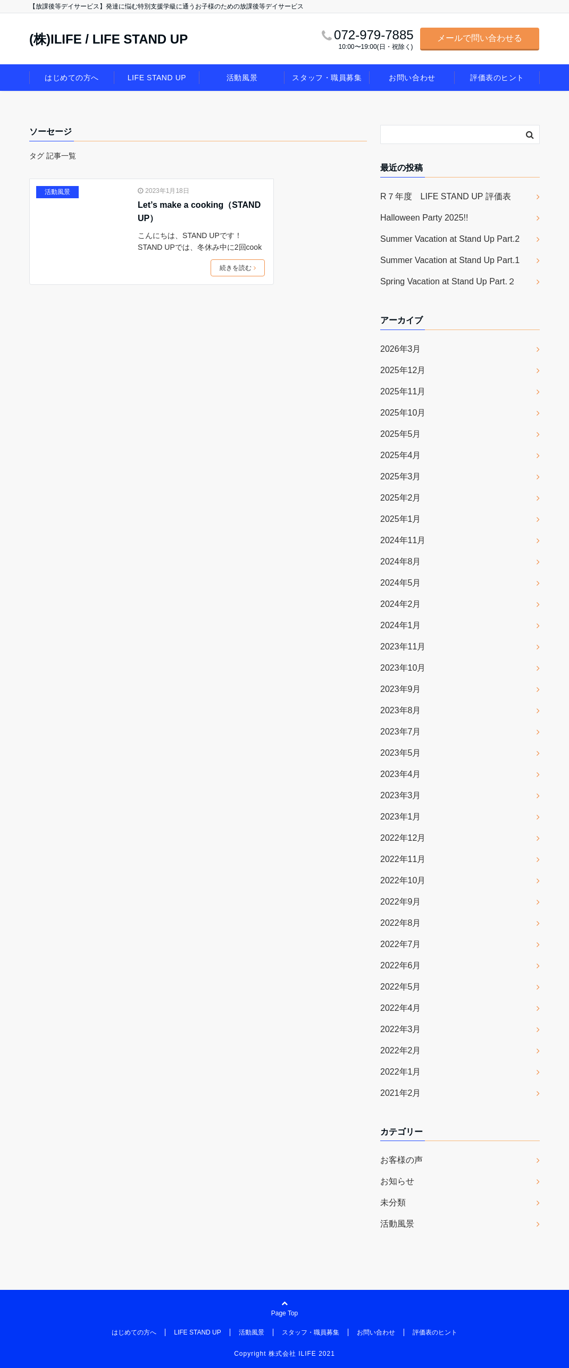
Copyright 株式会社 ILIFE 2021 (284, 1353)
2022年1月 (400, 1071)
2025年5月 (400, 433)
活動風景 (242, 77)
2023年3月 (400, 795)
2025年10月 (402, 412)
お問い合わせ (412, 77)
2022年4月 (400, 1007)
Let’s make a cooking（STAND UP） (199, 211)
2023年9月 (400, 689)
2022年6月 (400, 965)
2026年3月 (400, 348)
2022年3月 (400, 1029)
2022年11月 (402, 859)
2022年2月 (400, 1050)
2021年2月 (400, 1092)
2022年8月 (400, 922)
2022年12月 (402, 837)
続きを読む (238, 268)
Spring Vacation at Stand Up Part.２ (448, 281)
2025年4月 (400, 455)
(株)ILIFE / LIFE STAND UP (108, 39)
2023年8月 (400, 710)
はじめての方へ (72, 77)
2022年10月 (402, 880)
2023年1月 (400, 816)
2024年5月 (400, 582)
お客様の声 (401, 1159)
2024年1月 (400, 625)
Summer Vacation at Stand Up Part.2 (450, 238)
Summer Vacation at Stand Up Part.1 (450, 260)
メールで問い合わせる (479, 38)
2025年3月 (400, 476)
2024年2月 (400, 604)
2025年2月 (400, 497)
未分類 (393, 1202)
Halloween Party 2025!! (424, 217)
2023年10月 (402, 667)
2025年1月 (400, 518)
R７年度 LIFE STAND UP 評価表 (445, 196)
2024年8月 (400, 561)
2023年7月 (400, 731)
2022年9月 (400, 901)
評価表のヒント (497, 77)
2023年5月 (400, 752)
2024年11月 (402, 540)
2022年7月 (400, 944)
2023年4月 (400, 774)
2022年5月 (400, 986)
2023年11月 (402, 646)
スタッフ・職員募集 (327, 77)
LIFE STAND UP (157, 77)
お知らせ (397, 1181)
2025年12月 (402, 370)
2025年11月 (402, 391)
